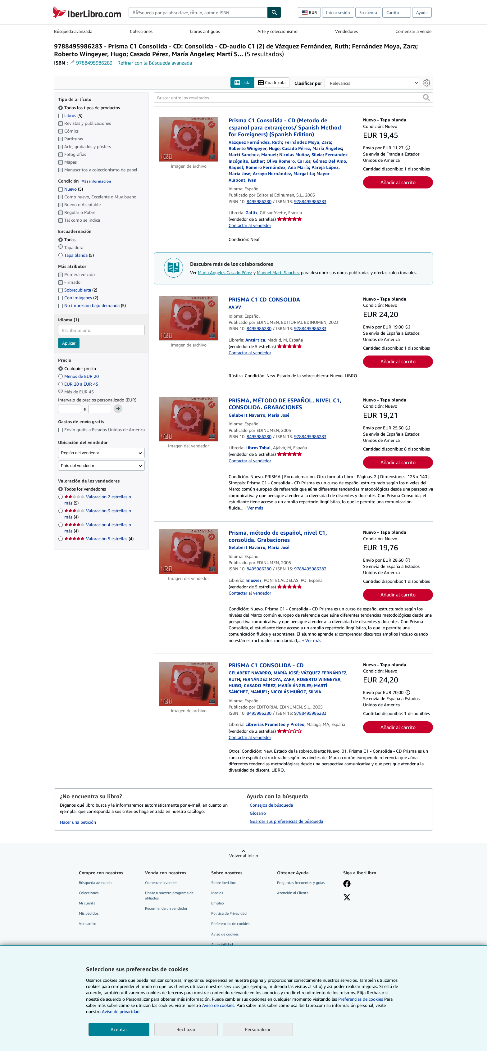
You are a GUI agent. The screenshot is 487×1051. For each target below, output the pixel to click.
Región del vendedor (80, 453)
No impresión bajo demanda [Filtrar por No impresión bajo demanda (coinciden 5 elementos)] (92, 305)
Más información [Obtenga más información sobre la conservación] (96, 181)
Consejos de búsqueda (271, 805)
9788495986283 (94, 63)
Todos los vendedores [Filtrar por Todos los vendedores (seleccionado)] (85, 489)
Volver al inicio (243, 855)
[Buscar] (274, 12)
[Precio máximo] (99, 409)
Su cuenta (368, 12)
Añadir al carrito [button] (398, 182)
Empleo (217, 903)
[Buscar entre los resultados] (293, 97)
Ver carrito (87, 923)
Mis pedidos (88, 913)
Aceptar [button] (119, 1029)
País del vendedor (77, 465)
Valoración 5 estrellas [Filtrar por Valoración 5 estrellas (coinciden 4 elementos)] (99, 538)
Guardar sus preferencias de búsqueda (286, 821)
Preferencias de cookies (360, 999)
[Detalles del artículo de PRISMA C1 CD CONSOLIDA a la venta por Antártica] (189, 318)
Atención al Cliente (292, 892)
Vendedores (346, 31)
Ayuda (422, 12)
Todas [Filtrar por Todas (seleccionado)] (67, 239)
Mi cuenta (87, 903)
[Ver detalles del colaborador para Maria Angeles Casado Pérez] (312, 148)
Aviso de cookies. (218, 1005)
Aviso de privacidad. (121, 1011)
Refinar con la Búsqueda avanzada (154, 63)
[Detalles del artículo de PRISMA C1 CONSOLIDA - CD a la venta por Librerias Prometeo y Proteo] (189, 684)
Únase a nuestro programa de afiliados (169, 895)
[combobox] (198, 12)
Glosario (258, 813)
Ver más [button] (255, 507)
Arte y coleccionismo (277, 31)
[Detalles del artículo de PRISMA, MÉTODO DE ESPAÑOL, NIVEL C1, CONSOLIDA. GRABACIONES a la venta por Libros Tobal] (189, 419)
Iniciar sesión (338, 12)
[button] (426, 97)
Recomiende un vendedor (166, 908)
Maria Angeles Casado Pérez (225, 272)
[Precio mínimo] (69, 409)
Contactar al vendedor (250, 225)
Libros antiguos (205, 31)
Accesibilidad (222, 944)
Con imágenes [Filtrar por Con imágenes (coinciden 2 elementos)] (78, 297)
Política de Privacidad (229, 913)
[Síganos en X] (347, 898)
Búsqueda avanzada (73, 31)
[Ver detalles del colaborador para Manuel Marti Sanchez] (253, 154)
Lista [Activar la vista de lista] (242, 83)
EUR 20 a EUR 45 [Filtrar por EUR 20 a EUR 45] (78, 384)
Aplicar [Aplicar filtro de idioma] (68, 343)
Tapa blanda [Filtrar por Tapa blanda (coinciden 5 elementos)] (76, 255)
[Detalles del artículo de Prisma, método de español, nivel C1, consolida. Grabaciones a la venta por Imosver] (189, 551)
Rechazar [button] (186, 1029)
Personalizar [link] (258, 1029)
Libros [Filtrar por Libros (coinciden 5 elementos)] (70, 115)
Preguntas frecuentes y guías (301, 882)
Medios (217, 892)
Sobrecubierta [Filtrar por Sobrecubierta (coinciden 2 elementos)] (77, 289)
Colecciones (141, 31)
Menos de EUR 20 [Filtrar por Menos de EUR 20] (79, 376)
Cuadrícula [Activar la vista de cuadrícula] (271, 83)
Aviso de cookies (225, 934)
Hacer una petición (78, 822)
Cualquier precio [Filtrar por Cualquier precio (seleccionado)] (77, 368)
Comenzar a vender (414, 31)
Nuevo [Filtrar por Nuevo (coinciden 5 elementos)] (70, 189)
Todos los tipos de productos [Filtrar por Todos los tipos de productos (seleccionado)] (89, 107)
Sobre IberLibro (223, 882)
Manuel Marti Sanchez (278, 272)
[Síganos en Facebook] (347, 884)
